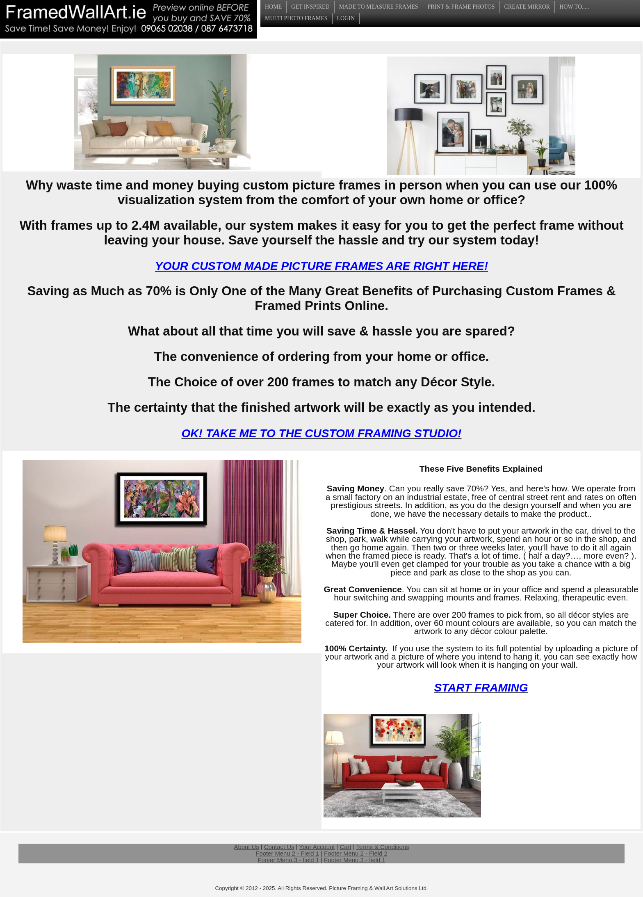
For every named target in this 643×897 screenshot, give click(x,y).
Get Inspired (310, 7)
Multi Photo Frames (296, 18)
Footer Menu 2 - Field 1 (287, 853)
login (346, 18)
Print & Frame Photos (461, 7)
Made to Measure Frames (378, 7)
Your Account (317, 847)
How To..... (574, 7)
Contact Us (279, 847)
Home (273, 7)
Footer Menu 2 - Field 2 (356, 853)
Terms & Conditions (382, 847)
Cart (345, 847)
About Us (246, 847)
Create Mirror (527, 7)
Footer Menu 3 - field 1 (288, 860)
